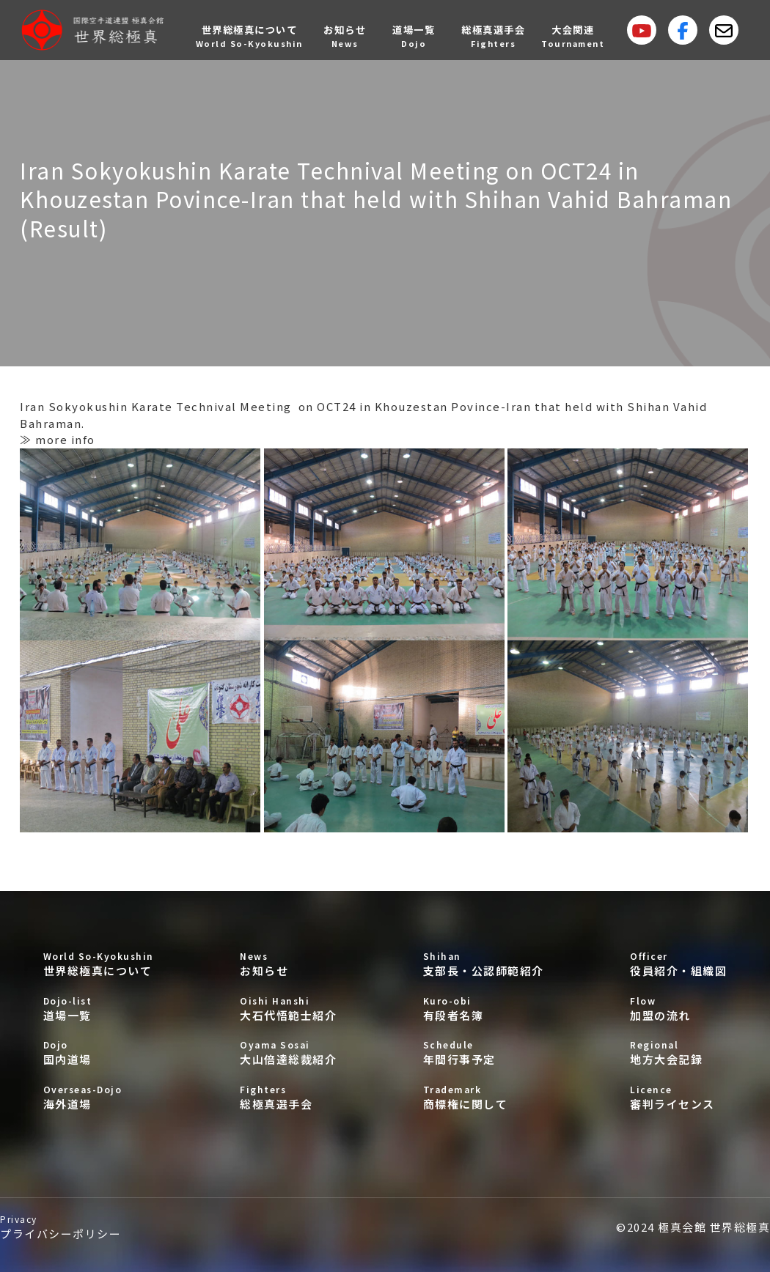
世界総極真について (98, 964)
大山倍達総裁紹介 (288, 1052)
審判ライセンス (678, 1097)
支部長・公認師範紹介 (483, 964)
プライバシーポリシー (60, 1227)
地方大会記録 (678, 1052)
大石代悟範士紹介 (288, 1008)
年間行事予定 (483, 1052)
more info (65, 439)
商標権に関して (483, 1097)
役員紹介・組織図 (678, 964)
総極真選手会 (288, 1097)
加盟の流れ (678, 1008)
